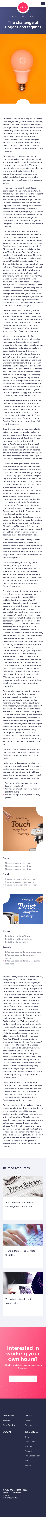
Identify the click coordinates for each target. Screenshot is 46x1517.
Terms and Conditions (12, 1493)
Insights (28, 1446)
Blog (27, 1437)
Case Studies (9, 1425)
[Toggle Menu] (43, 3)
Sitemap (28, 1465)
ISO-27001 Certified (11, 1498)
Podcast (28, 1451)
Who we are (8, 1415)
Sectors (6, 1420)
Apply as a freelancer (23, 1379)
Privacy (6, 1495)
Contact (28, 1415)
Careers (28, 1420)
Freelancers (30, 1425)
